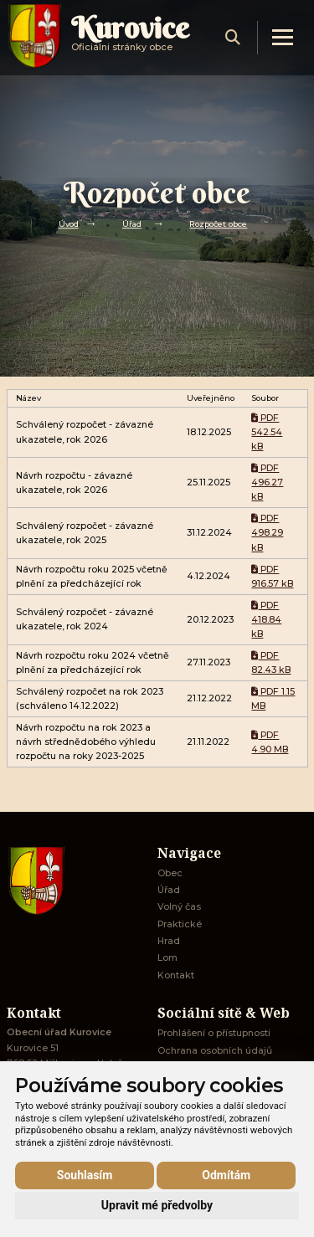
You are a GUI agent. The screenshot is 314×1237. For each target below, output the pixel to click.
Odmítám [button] (226, 1175)
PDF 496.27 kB (267, 483)
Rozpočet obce (218, 223)
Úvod (69, 223)
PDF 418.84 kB (266, 620)
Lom (167, 957)
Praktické (179, 924)
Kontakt (175, 975)
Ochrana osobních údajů (214, 1050)
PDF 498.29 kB (267, 533)
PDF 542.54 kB (266, 433)
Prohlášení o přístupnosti (213, 1033)
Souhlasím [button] (85, 1175)
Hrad (168, 941)
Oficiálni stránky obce (130, 37)
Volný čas (179, 906)
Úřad (132, 223)
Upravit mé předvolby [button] (157, 1205)
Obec (170, 873)
